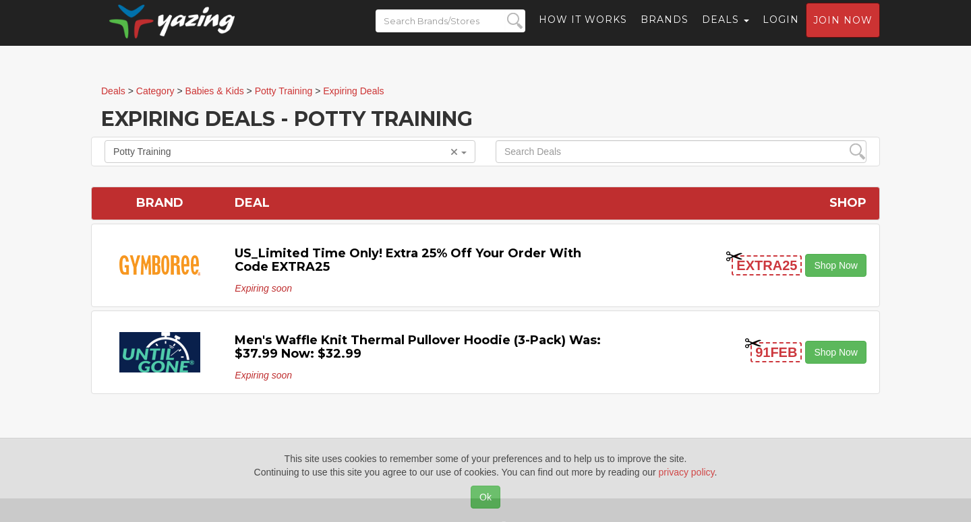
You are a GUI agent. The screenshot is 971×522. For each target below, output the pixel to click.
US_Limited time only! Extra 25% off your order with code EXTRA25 (408, 260)
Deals (725, 30)
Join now (843, 31)
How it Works (583, 30)
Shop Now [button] (836, 265)
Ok (485, 497)
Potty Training (290, 151)
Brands (664, 30)
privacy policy (687, 472)
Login (781, 30)
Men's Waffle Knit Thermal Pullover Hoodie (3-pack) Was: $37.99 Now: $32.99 (418, 347)
